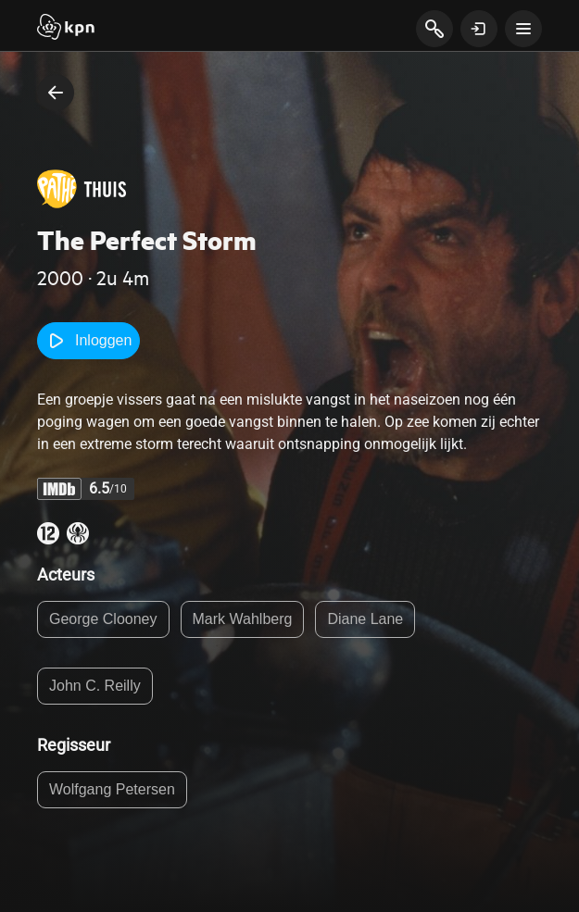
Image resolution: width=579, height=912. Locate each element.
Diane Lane (365, 619)
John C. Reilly (95, 685)
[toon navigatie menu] (523, 28)
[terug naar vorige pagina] (55, 92)
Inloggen (88, 340)
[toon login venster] (478, 28)
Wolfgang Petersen (112, 789)
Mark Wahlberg (243, 619)
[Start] (65, 28)
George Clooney (103, 619)
